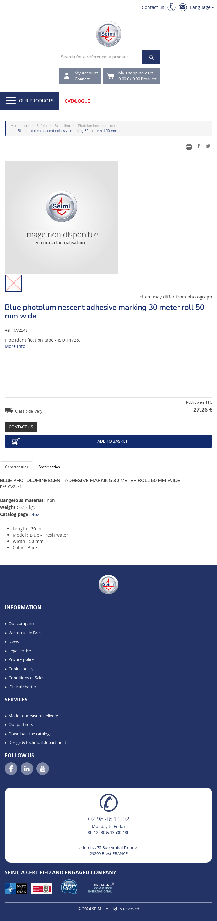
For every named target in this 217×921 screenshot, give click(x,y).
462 (35, 514)
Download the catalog (29, 733)
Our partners (21, 724)
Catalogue (77, 101)
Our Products (30, 101)
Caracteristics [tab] (16, 467)
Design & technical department (37, 742)
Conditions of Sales (26, 678)
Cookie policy (21, 668)
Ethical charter (22, 686)
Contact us (153, 7)
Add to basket (69, 441)
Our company (21, 623)
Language (202, 7)
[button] (19, 914)
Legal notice (20, 650)
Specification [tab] (49, 467)
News (14, 641)
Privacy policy (21, 659)
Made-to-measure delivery (33, 715)
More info (15, 346)
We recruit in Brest (26, 632)
